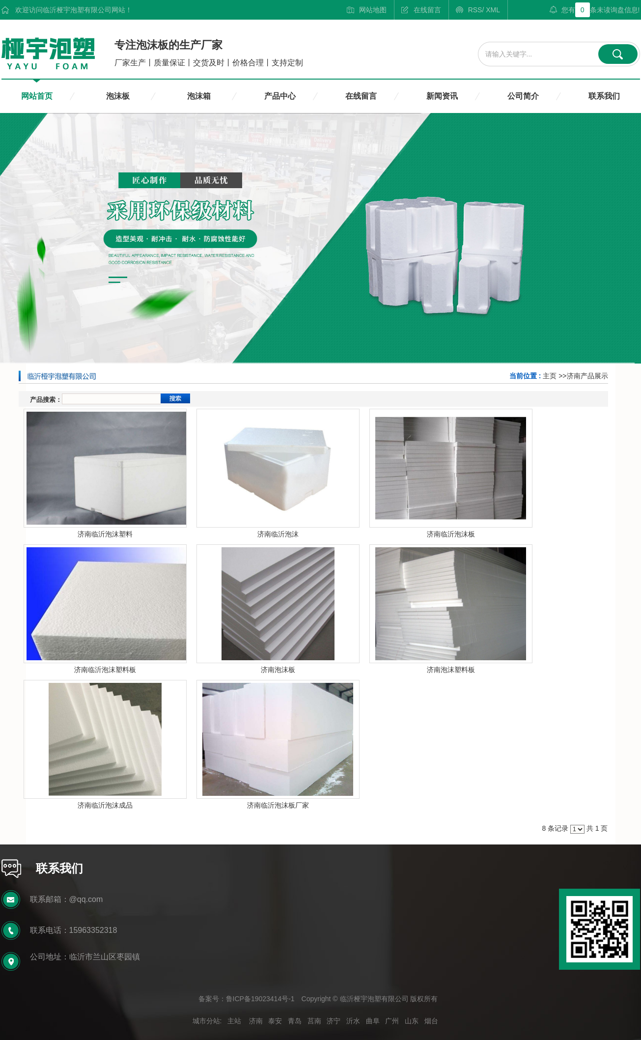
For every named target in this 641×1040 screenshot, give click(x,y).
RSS (475, 10)
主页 (550, 376)
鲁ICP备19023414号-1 (260, 999)
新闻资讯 (442, 96)
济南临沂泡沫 (278, 534)
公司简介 (523, 96)
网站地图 (373, 10)
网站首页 (37, 96)
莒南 (314, 1021)
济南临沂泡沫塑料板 (105, 670)
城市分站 (206, 1021)
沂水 (353, 1021)
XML (493, 10)
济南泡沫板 (278, 670)
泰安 (275, 1021)
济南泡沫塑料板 (451, 670)
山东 (411, 1021)
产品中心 (280, 96)
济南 (256, 1021)
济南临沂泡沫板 (451, 534)
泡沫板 (118, 96)
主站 (234, 1021)
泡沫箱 (199, 96)
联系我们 (604, 96)
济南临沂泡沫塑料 (105, 534)
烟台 (431, 1021)
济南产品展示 (587, 376)
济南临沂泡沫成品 (105, 805)
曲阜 (373, 1021)
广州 (392, 1021)
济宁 (333, 1021)
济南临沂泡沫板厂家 (278, 805)
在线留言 (427, 10)
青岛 (295, 1021)
